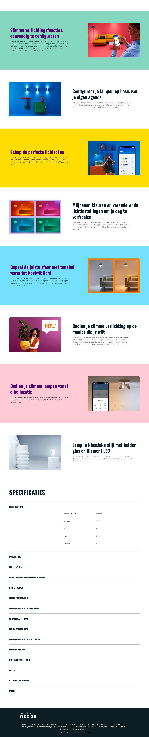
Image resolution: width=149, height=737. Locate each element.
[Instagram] (25, 716)
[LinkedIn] (28, 716)
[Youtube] (32, 716)
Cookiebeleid (64, 729)
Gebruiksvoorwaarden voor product (112, 727)
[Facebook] (21, 716)
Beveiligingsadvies (27, 727)
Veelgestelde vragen (37, 724)
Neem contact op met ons (89, 724)
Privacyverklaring (118, 724)
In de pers (104, 724)
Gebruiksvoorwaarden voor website (83, 727)
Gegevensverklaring (80, 729)
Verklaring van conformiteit (57, 724)
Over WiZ (73, 724)
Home (24, 724)
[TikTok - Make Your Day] (35, 716)
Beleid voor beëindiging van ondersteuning (52, 727)
